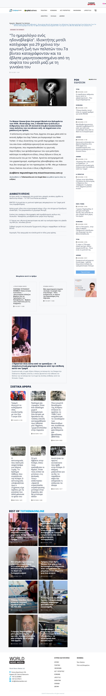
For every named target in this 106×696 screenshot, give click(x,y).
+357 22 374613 (16, 679)
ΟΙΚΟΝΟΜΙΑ (77, 10)
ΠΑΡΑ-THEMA (80, 204)
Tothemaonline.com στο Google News (34, 177)
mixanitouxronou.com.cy (50, 172)
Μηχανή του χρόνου (23, 23)
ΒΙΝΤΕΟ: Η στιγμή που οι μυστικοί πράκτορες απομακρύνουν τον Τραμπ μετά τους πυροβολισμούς (37, 203)
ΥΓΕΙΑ (77, 89)
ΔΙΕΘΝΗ (62, 16)
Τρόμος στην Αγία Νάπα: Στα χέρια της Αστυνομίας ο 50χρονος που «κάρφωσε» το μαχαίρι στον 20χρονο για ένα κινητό (52, 567)
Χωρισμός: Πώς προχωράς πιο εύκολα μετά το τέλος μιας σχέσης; (32, 233)
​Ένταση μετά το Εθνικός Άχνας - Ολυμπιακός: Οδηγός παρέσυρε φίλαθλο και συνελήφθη (52, 602)
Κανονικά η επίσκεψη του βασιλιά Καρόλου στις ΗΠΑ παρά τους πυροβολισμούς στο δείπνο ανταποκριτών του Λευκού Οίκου (85, 146)
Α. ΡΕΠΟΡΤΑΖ (80, 174)
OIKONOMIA (57, 668)
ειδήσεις (12, 179)
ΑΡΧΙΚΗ (56, 662)
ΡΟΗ (79, 81)
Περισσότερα (85, 272)
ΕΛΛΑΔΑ (53, 16)
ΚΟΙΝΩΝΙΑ (53, 10)
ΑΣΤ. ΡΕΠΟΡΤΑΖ (65, 10)
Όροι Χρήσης (81, 662)
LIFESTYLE (87, 10)
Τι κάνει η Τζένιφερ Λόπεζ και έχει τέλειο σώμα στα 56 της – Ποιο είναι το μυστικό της (84, 247)
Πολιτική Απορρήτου (83, 665)
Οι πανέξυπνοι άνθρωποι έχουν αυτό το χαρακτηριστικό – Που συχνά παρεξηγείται (85, 97)
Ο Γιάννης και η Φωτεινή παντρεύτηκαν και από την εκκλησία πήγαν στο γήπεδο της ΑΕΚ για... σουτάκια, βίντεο (38, 221)
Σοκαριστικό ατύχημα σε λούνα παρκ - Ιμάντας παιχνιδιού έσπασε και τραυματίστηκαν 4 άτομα (85, 263)
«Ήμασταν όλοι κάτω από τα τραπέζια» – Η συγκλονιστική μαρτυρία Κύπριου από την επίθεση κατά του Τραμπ (22, 534)
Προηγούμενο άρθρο (20, 286)
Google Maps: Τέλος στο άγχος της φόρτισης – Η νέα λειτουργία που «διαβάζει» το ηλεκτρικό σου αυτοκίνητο (52, 635)
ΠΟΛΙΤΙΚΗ (44, 10)
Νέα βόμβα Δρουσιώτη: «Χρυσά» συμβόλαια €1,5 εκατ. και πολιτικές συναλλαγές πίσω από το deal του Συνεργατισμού (23, 567)
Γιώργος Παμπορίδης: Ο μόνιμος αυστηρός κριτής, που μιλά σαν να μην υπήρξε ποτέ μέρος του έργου (23, 636)
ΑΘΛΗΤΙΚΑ (44, 16)
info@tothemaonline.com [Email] (19, 681)
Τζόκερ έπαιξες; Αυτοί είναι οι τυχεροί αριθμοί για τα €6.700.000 (22, 603)
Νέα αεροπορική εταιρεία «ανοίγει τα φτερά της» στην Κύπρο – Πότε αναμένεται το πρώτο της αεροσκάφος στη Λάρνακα (53, 293)
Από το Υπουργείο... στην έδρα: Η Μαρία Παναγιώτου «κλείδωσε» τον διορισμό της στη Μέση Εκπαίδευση (84, 230)
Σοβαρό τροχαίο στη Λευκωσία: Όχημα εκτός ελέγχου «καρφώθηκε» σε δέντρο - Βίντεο (38, 227)
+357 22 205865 (16, 676)
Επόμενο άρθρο (48, 286)
